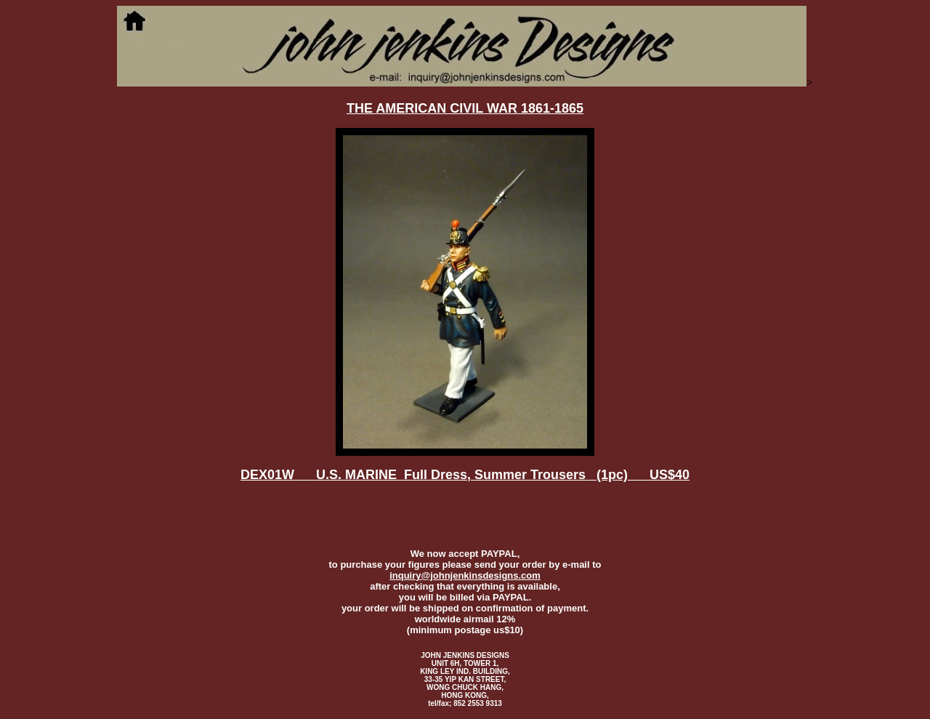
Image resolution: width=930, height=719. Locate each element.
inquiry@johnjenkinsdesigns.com (465, 575)
